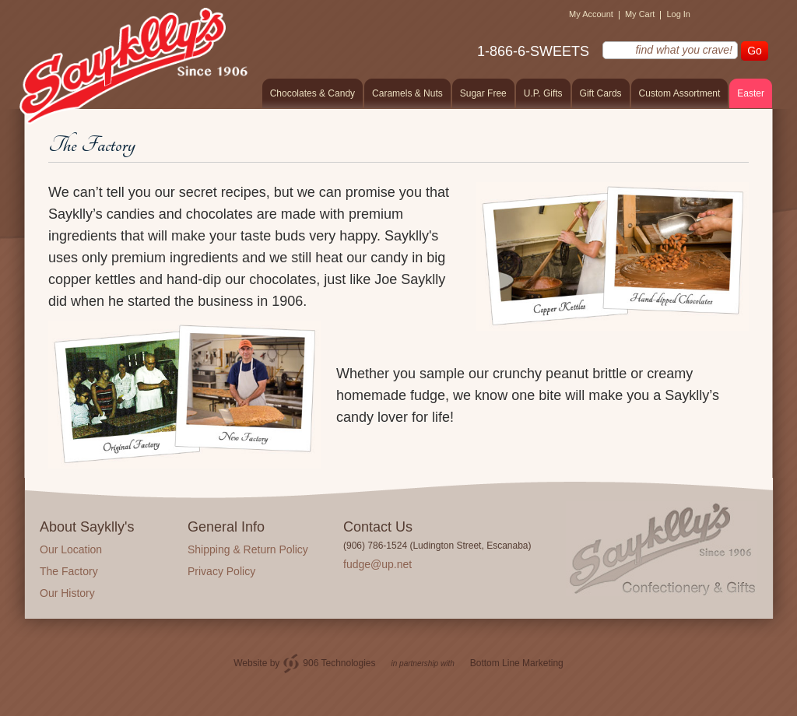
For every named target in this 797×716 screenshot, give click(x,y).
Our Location (71, 549)
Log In (678, 14)
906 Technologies (339, 663)
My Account (591, 14)
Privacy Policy (221, 571)
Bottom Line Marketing (517, 663)
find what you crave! (593, 49)
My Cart (640, 14)
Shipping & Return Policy (248, 549)
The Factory (69, 571)
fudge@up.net (377, 564)
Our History (67, 593)
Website (250, 663)
